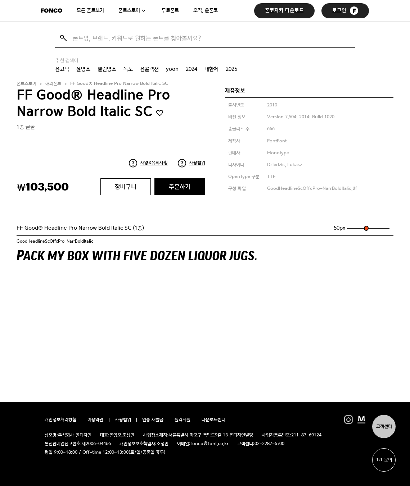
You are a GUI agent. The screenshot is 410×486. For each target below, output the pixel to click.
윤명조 (83, 69)
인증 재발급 (152, 420)
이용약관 (95, 420)
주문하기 (179, 186)
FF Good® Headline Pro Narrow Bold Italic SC (119, 83)
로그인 (345, 10)
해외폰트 (53, 83)
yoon (172, 69)
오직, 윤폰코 (205, 10)
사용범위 (197, 162)
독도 (128, 69)
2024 (191, 69)
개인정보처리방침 (60, 420)
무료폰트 (170, 10)
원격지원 (182, 420)
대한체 (211, 69)
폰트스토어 (129, 10)
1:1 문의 (384, 460)
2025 (231, 69)
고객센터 (384, 426)
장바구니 (125, 186)
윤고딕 (62, 69)
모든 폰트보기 (90, 10)
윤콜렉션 (149, 69)
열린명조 (107, 69)
